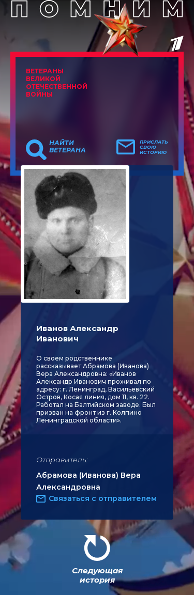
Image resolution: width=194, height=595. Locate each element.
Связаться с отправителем (103, 498)
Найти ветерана (67, 146)
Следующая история (97, 575)
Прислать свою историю (154, 147)
